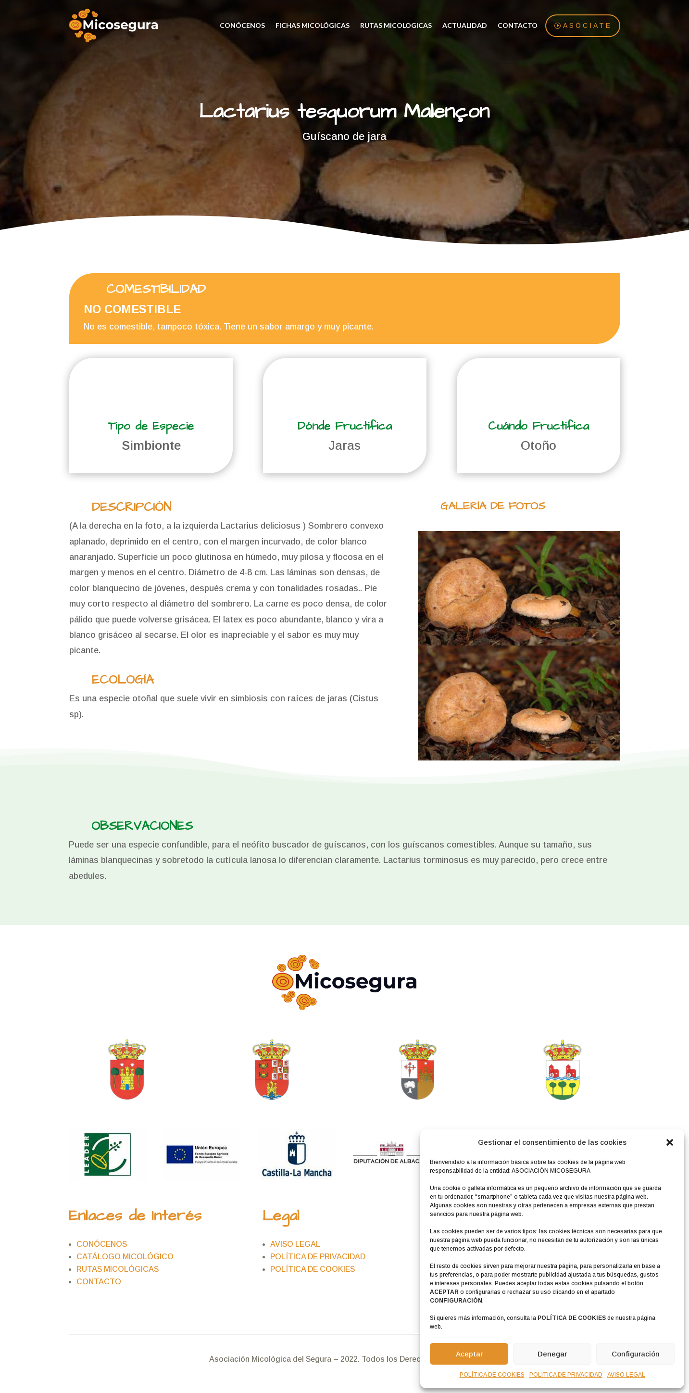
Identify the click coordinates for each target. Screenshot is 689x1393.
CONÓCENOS (242, 26)
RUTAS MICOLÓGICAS (117, 1270)
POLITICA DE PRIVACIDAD (565, 1374)
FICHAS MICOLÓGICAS (313, 26)
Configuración (636, 1354)
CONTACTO (518, 26)
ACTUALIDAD (464, 26)
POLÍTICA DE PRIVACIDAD (317, 1257)
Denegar (552, 1354)
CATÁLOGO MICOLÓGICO (125, 1257)
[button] (670, 1142)
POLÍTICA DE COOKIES (492, 1374)
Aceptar (469, 1354)
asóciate (587, 26)
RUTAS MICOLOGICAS (396, 26)
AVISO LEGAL (626, 1374)
